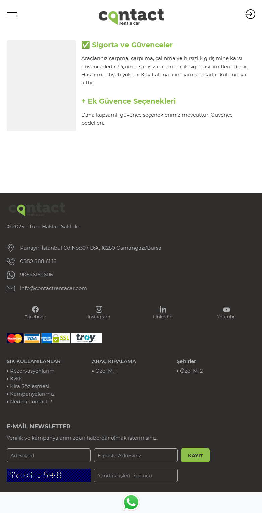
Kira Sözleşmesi (29, 386)
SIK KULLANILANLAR (34, 361)
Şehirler (186, 361)
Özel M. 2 (191, 371)
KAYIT (195, 455)
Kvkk (16, 378)
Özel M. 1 (106, 371)
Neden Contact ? (31, 401)
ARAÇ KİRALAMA (114, 361)
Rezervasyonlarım (32, 371)
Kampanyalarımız (32, 394)
